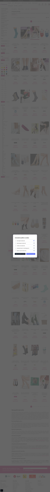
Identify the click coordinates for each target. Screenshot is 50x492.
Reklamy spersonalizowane (21, 250)
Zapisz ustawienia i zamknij (20, 253)
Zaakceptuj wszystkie (30, 253)
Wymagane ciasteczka (21, 240)
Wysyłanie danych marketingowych (23, 248)
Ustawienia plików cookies (22, 237)
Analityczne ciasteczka (21, 245)
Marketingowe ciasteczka (21, 243)
